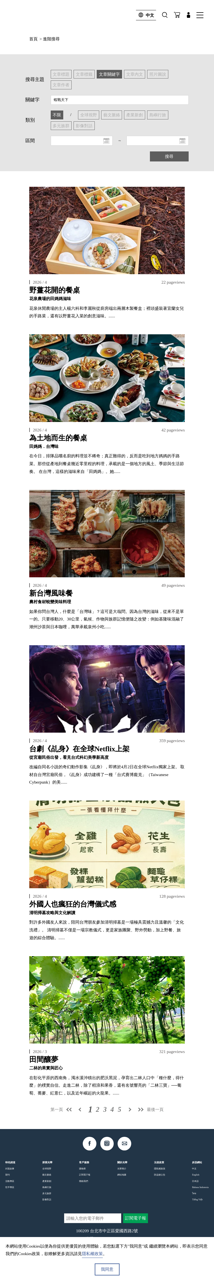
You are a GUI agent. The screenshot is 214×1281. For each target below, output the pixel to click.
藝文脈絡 (46, 1174)
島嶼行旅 (46, 1187)
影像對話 (46, 1199)
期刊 (7, 1174)
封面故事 (9, 1168)
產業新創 (46, 1181)
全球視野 (46, 1168)
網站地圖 (121, 1174)
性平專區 (9, 1187)
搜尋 (169, 156)
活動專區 (9, 1181)
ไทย (194, 1193)
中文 (145, 15)
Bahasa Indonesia (200, 1187)
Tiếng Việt (197, 1199)
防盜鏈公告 (159, 1174)
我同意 (107, 1269)
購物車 (82, 1168)
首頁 (33, 38)
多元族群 (46, 1193)
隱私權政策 (159, 1168)
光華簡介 (121, 1168)
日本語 (195, 1181)
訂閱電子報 (84, 1174)
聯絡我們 (83, 1181)
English (195, 1174)
